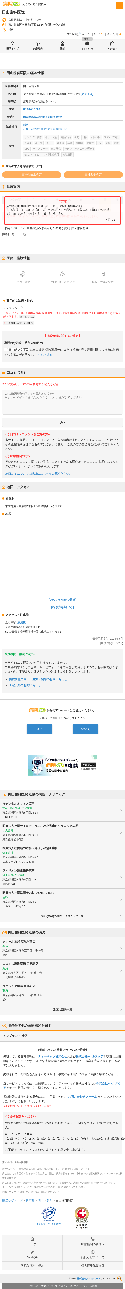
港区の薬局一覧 (62, 1009)
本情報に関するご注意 (20, 322)
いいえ (85, 729)
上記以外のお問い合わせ (25, 685)
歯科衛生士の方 (32, 174)
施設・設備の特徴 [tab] (103, 282)
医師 (62, 48)
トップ (32, 1244)
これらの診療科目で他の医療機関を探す (45, 128)
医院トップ (12, 48)
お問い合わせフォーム (82, 1096)
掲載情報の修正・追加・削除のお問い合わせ (38, 679)
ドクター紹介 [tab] (22, 282)
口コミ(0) (87, 48)
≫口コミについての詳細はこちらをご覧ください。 (38, 473)
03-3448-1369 (31, 109)
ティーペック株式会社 (52, 1056)
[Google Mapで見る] (62, 599)
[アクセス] (87, 94)
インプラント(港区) (15, 1035)
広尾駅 (21, 622)
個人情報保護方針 (92, 1265)
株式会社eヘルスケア (90, 1056)
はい (39, 729)
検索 (119, 1278)
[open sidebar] (119, 5)
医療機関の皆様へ (92, 1244)
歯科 (26, 124)
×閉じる (111, 219)
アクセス (112, 48)
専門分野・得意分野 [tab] (62, 282)
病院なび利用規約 (32, 1265)
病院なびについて (92, 1257)
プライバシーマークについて (49, 1224)
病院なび (11, 3)
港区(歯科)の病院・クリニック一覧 (62, 916)
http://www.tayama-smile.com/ (42, 116)
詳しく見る (28, 316)
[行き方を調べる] (62, 607)
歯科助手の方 (93, 174)
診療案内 (38, 48)
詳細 (94, 1286)
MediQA (32, 1257)
